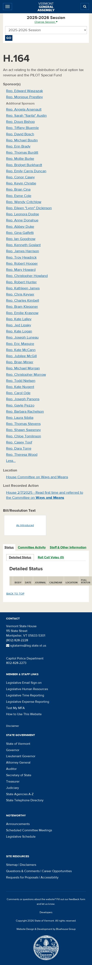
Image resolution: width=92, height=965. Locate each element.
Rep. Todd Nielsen (20, 380)
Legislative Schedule (21, 837)
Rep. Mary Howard (21, 269)
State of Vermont (18, 744)
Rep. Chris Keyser (20, 294)
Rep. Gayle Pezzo (20, 405)
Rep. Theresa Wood (21, 454)
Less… (11, 460)
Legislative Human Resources (27, 689)
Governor (12, 750)
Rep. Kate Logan (19, 331)
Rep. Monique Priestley (24, 97)
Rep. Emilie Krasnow (22, 313)
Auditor (11, 769)
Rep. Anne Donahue (22, 220)
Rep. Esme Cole (18, 195)
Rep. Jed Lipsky (18, 325)
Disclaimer (12, 726)
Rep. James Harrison (22, 251)
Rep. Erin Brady (18, 146)
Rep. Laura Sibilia (19, 417)
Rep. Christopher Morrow (26, 374)
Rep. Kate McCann (21, 350)
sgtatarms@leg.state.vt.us (26, 646)
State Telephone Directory (24, 800)
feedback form (77, 899)
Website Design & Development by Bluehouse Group (46, 929)
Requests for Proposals (22, 877)
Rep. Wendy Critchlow (23, 202)
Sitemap (12, 865)
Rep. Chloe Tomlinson (23, 436)
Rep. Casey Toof (19, 442)
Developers (46, 912)
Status (9, 547)
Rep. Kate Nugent (20, 387)
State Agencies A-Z (20, 794)
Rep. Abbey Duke (20, 226)
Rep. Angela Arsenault (23, 109)
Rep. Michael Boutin (22, 140)
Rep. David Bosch (20, 134)
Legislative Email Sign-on (24, 683)
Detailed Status (20, 557)
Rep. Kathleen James (23, 288)
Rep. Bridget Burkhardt (24, 165)
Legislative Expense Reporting (27, 702)
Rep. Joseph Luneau (22, 337)
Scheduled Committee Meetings (29, 830)
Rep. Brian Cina (18, 189)
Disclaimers (28, 865)
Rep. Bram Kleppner (22, 306)
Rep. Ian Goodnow (20, 239)
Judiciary (12, 788)
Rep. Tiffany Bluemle (22, 128)
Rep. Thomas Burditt (22, 152)
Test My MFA (15, 708)
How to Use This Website (24, 714)
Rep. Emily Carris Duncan (26, 171)
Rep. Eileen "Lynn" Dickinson (29, 208)
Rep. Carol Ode (18, 393)
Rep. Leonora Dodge (22, 214)
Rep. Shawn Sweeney (23, 430)
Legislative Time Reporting (25, 695)
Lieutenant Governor (20, 756)
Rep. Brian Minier (19, 362)
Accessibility (49, 877)
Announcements (18, 824)
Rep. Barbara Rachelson (25, 411)
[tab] (9, 547)
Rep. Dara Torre (18, 448)
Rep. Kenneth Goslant (23, 245)
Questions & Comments (23, 871)
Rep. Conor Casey (20, 177)
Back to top (15, 594)
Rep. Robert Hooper (22, 263)
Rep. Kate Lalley (18, 319)
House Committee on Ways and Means (37, 477)
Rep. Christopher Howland (27, 275)
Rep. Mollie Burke (20, 158)
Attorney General (18, 762)
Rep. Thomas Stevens (23, 423)
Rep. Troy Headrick (21, 257)
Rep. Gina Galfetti (20, 232)
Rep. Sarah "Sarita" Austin (26, 115)
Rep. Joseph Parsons (22, 399)
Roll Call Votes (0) (51, 557)
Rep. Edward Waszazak (24, 91)
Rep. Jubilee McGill (21, 356)
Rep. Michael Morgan (23, 368)
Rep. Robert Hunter (21, 282)
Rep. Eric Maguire (20, 343)
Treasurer (12, 781)
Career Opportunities (57, 871)
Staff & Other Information (68, 547)
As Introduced (25, 525)
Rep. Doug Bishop (20, 121)
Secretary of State (18, 775)
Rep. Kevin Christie (21, 183)
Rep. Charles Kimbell (22, 300)
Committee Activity (32, 547)
